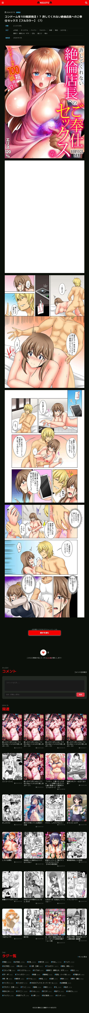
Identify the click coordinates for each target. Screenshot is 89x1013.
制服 (50, 30)
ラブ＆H (39, 970)
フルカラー (42, 30)
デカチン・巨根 (10, 987)
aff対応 (15, 30)
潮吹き (20, 979)
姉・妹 (7, 979)
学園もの (79, 974)
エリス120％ (17, 26)
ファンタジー (23, 974)
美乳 (43, 979)
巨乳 (33, 33)
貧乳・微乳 (68, 966)
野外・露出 (78, 979)
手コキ (47, 991)
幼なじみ (8, 991)
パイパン (33, 30)
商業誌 (18, 12)
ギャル (35, 991)
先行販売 (48, 995)
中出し (57, 962)
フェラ (69, 962)
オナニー (22, 991)
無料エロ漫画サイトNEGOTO (47, 1008)
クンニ (26, 987)
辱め (46, 33)
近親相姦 (66, 983)
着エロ (39, 33)
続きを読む (44, 633)
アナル (32, 979)
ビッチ (61, 995)
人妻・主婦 (37, 966)
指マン (59, 991)
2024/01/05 (17, 38)
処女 (75, 970)
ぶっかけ (22, 983)
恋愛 (54, 979)
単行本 (44, 962)
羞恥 (37, 987)
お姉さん (72, 991)
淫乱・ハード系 (63, 974)
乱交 (68, 987)
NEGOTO (44, 2)
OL (58, 987)
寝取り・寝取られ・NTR (21, 33)
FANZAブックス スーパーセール (44, 983)
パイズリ (8, 983)
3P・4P (8, 974)
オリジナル (24, 30)
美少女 (22, 966)
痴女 (48, 987)
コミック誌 (9, 970)
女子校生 (8, 966)
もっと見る (83, 957)
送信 (80, 694)
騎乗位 (48, 974)
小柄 (36, 995)
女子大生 (63, 30)
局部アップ (23, 995)
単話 (56, 30)
